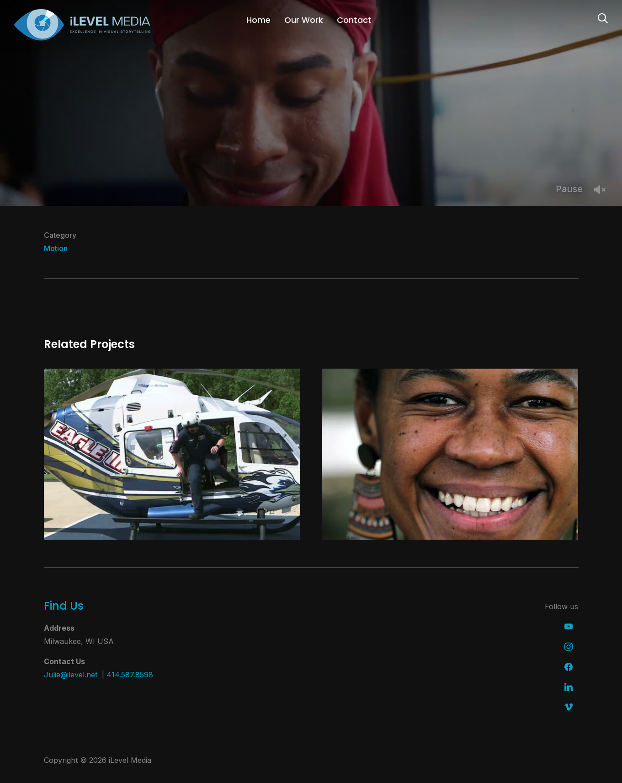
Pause (569, 188)
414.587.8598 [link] (129, 674)
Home (258, 20)
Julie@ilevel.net (70, 674)
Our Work (303, 20)
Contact (354, 20)
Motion (56, 248)
